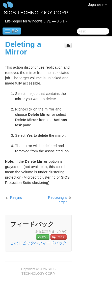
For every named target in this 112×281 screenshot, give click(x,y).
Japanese (97, 5)
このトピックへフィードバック (38, 243)
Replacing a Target (57, 199)
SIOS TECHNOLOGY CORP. (36, 12)
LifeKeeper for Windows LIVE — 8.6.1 (36, 21)
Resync (16, 197)
